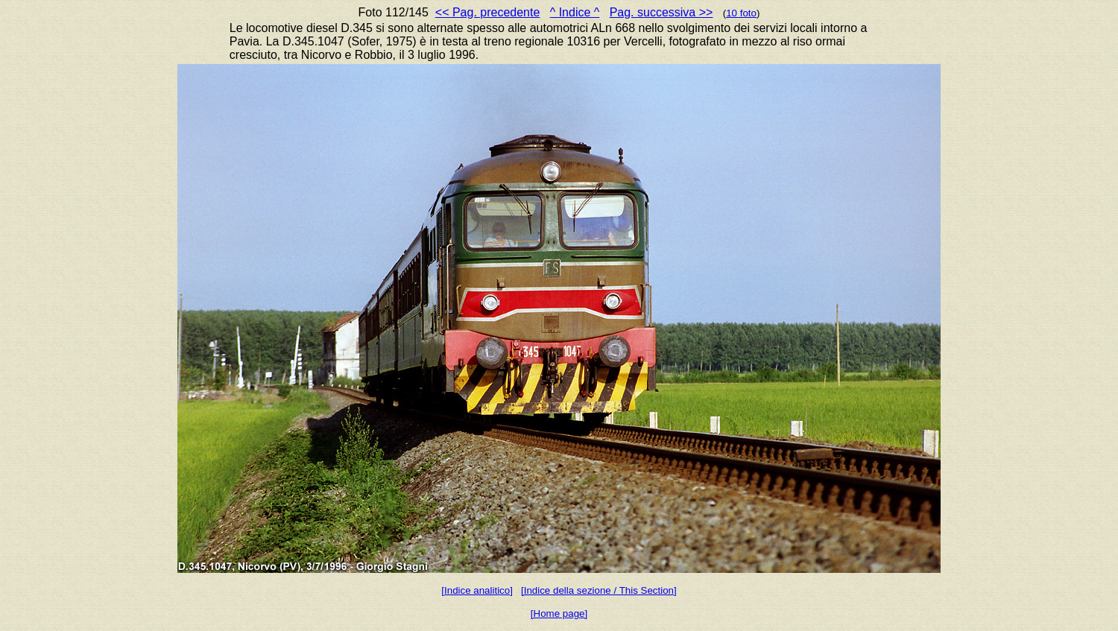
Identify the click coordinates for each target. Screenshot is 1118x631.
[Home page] (559, 613)
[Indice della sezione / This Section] (599, 590)
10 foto (741, 13)
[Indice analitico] (477, 590)
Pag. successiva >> (661, 12)
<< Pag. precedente (487, 12)
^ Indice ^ (575, 12)
